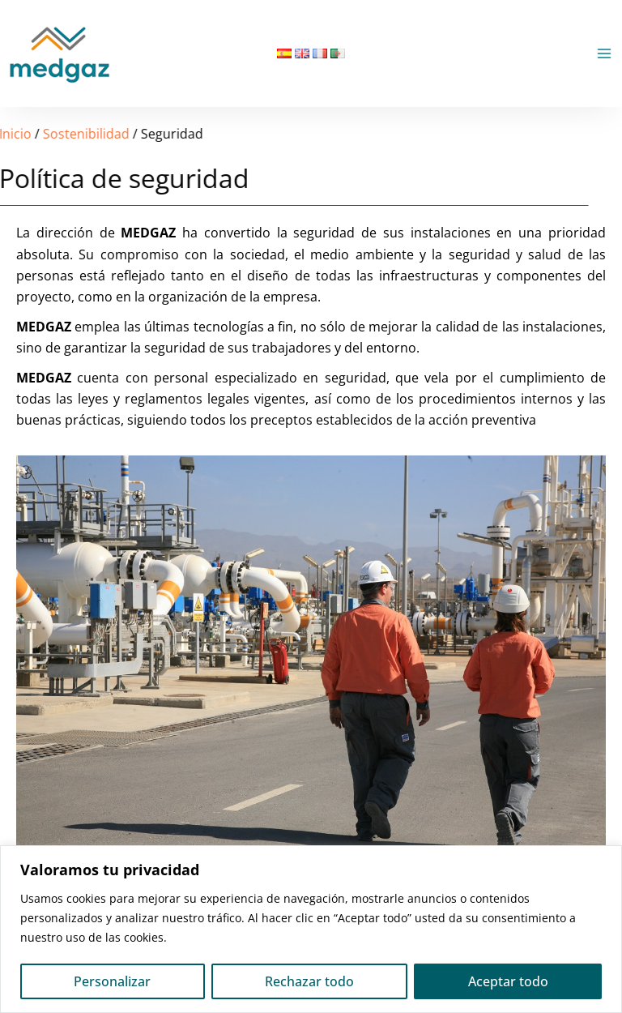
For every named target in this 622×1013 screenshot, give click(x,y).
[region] (311, 929)
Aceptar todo (508, 981)
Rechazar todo (309, 981)
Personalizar (112, 981)
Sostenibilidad (52, 134)
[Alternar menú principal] (604, 53)
